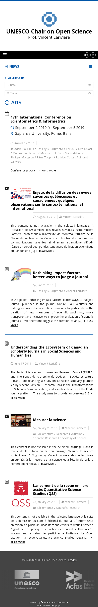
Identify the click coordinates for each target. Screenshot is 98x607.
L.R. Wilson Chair (46, 605)
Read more (49, 170)
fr (86, 55)
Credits (72, 560)
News (14, 66)
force (48, 602)
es (92, 55)
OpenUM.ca (62, 602)
